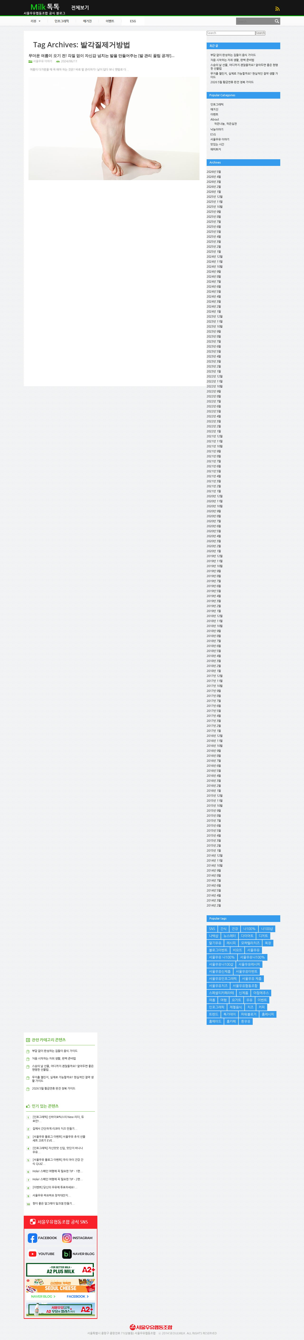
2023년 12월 (215, 316)
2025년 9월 (214, 211)
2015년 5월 (214, 830)
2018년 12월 (215, 616)
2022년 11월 (215, 381)
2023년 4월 (214, 356)
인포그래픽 (216, 104)
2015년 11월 (215, 800)
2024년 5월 (214, 291)
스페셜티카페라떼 (221, 993)
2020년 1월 (214, 551)
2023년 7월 (214, 341)
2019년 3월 (214, 601)
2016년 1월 (214, 790)
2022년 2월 (214, 426)
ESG (213, 134)
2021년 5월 (214, 471)
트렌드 (213, 1014)
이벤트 (214, 114)
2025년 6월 (214, 226)
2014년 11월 (215, 860)
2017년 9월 (214, 690)
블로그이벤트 (218, 950)
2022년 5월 (214, 411)
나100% (249, 928)
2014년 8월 (214, 875)
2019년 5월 (214, 591)
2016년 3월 (214, 780)
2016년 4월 (214, 775)
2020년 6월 (214, 526)
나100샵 (267, 928)
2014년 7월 (214, 880)
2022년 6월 (214, 406)
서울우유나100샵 (221, 964)
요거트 (236, 1000)
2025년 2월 (214, 246)
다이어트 (247, 936)
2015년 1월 (214, 850)
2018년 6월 (214, 646)
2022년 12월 (215, 376)
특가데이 (229, 1014)
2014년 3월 (214, 900)
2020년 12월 (215, 496)
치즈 (250, 1007)
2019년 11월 (215, 561)
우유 (249, 1000)
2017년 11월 (215, 681)
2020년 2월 (214, 546)
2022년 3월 (214, 421)
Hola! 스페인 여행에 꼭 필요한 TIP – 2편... (58, 1179)
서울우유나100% (252, 957)
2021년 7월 (214, 461)
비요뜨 (237, 950)
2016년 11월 (215, 740)
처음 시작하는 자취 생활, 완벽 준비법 (232, 60)
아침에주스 (261, 993)
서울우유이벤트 (246, 971)
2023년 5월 (214, 351)
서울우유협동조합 (245, 986)
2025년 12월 (215, 196)
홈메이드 (215, 1021)
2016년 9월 (214, 750)
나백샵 (213, 936)
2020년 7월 (214, 521)
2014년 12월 (215, 855)
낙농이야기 (216, 129)
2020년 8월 (214, 516)
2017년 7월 (214, 700)
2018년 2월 (214, 666)
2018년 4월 (214, 656)
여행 (223, 1000)
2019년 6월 (214, 586)
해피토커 (215, 149)
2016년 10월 (215, 745)
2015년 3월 (214, 840)
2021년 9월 (214, 451)
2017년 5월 (214, 710)
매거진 (214, 109)
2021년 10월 (215, 446)
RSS (277, 9)
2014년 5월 (214, 890)
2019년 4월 (214, 596)
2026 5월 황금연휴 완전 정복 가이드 (232, 82)
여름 (212, 1000)
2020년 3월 (214, 541)
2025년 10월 (215, 206)
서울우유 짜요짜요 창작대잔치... (52, 1195)
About (214, 119)
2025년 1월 (214, 251)
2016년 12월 (215, 735)
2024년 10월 (215, 266)
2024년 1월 (214, 311)
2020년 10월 (215, 506)
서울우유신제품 (220, 971)
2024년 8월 (214, 276)
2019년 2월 (214, 606)
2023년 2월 (214, 366)
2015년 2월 (214, 845)
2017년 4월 (214, 715)
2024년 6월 (214, 286)
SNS (212, 928)
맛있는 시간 (217, 144)
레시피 (231, 943)
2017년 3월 (214, 720)
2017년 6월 (214, 705)
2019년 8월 (214, 576)
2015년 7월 (214, 820)
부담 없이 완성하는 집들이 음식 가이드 (233, 55)
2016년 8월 (214, 755)
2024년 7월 (214, 281)
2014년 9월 (214, 870)
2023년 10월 (215, 326)
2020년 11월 (215, 501)
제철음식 (236, 1007)
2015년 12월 (215, 795)
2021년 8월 (214, 456)
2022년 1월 (214, 431)
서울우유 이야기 (42, 61)
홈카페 (231, 1021)
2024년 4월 (214, 296)
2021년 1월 (214, 491)
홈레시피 (268, 1014)
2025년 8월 (214, 216)
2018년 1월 (214, 671)
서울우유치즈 (218, 986)
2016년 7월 (214, 760)
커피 (262, 1007)
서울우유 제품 (251, 978)
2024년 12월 (215, 256)
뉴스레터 (229, 936)
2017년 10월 (215, 685)
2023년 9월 (214, 331)
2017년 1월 (214, 730)
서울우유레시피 (249, 964)
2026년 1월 (214, 191)
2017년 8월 (214, 695)
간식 (223, 928)
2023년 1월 (214, 371)
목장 (268, 943)
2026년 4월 (214, 176)
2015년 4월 (214, 835)
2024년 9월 (214, 271)
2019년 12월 (215, 556)
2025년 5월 (214, 231)
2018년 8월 (214, 636)
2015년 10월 (215, 805)
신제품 (243, 993)
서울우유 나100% (222, 957)
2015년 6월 (214, 825)
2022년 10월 (215, 386)
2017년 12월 (215, 676)
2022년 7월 (214, 401)
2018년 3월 (214, 661)
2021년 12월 (215, 436)
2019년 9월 (214, 571)
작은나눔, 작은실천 (225, 123)
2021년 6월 (214, 466)
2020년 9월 (214, 511)
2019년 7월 (214, 581)
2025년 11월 (215, 201)
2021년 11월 (215, 441)
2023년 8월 (214, 336)
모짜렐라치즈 (250, 943)
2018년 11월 (215, 621)
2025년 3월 (214, 241)
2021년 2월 (214, 486)
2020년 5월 (214, 531)
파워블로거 (248, 1014)
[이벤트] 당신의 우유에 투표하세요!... (55, 1187)
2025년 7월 (214, 221)
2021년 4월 (214, 476)
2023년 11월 (215, 321)
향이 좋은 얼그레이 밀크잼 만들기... (54, 1203)
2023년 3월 (214, 361)
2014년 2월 (214, 905)
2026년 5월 (214, 171)
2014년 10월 (215, 865)
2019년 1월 (214, 611)
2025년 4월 (214, 236)
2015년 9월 (214, 810)
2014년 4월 (214, 895)
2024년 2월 (214, 306)
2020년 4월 (214, 536)
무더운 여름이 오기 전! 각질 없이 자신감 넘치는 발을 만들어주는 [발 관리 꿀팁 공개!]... (101, 55)
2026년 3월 (214, 181)
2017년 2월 (214, 725)
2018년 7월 (214, 641)
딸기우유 (215, 943)
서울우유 (253, 950)
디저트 (263, 936)
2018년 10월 (215, 626)
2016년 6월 (214, 765)
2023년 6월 (214, 346)
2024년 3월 (214, 301)
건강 (235, 928)
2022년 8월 (214, 396)
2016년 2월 (214, 785)
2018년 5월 (214, 651)
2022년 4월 (214, 416)
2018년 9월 (214, 631)
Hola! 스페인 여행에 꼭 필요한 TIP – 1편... (58, 1171)
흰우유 (245, 1021)
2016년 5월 (214, 770)
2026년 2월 (214, 186)
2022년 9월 (214, 391)
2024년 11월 (215, 261)
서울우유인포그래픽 (223, 978)
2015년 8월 (214, 815)
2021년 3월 (214, 481)
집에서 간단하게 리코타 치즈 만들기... (55, 1128)
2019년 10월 (215, 566)
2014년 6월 (214, 885)
